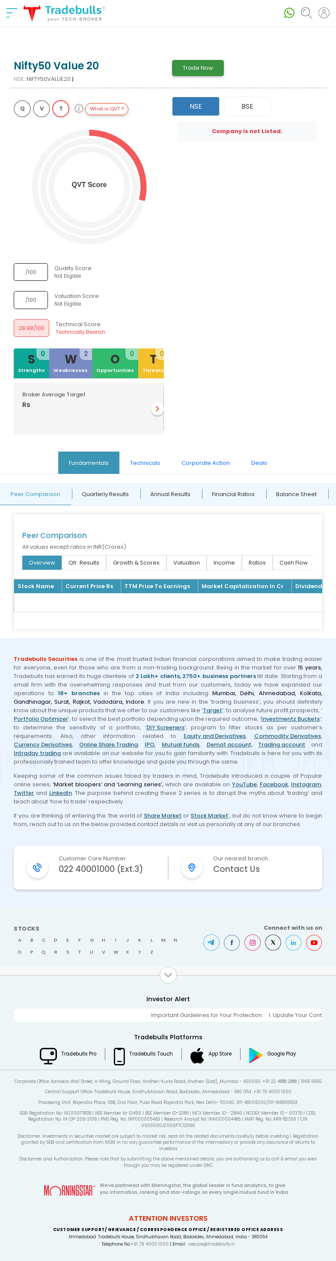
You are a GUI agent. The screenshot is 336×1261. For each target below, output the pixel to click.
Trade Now (198, 68)
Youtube (314, 942)
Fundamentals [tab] (89, 463)
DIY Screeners (165, 727)
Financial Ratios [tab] (233, 494)
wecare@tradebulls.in (211, 1244)
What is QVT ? (107, 108)
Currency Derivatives (43, 745)
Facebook (274, 784)
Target (212, 710)
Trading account (281, 745)
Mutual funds (180, 745)
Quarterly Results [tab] (105, 494)
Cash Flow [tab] (294, 563)
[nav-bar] (11, 13)
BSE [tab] (247, 106)
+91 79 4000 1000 (150, 1244)
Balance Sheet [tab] (296, 494)
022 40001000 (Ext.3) (101, 869)
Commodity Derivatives (287, 736)
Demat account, (230, 745)
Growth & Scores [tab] (136, 563)
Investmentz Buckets (290, 719)
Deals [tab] (259, 463)
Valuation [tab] (186, 563)
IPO (150, 745)
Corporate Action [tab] (205, 463)
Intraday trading (37, 753)
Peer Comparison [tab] (35, 494)
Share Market (162, 816)
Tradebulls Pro (78, 1053)
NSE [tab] (196, 106)
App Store (220, 1053)
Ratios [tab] (257, 563)
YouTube (244, 784)
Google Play (281, 1053)
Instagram (306, 784)
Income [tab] (224, 563)
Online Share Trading (108, 745)
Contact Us (236, 869)
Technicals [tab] (145, 463)
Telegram (211, 942)
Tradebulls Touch (151, 1053)
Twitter (24, 793)
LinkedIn (60, 793)
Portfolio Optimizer (41, 719)
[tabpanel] (168, 556)
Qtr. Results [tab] (83, 563)
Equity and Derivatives (215, 736)
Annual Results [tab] (170, 494)
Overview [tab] (42, 563)
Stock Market (209, 816)
